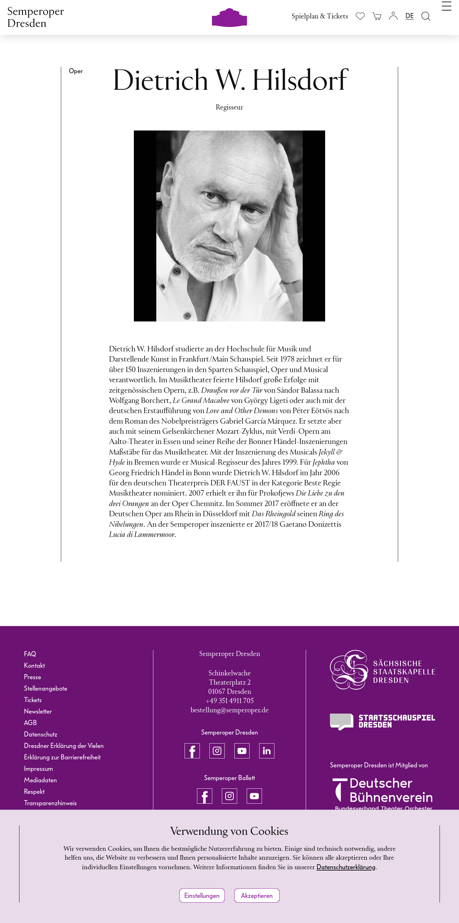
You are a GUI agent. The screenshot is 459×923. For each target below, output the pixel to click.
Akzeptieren (257, 895)
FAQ (30, 654)
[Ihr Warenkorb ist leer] (376, 16)
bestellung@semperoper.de (230, 710)
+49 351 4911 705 (230, 701)
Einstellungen (202, 895)
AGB (30, 722)
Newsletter (38, 711)
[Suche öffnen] (426, 16)
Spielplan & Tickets (320, 16)
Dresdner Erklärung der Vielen (64, 745)
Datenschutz (40, 734)
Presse (32, 676)
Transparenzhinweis (50, 803)
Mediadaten (40, 780)
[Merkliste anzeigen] (360, 16)
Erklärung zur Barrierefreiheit (62, 757)
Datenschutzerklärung (365, 867)
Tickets (33, 699)
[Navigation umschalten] (446, 15)
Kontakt (34, 665)
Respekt (34, 791)
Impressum (38, 768)
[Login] (393, 16)
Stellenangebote (45, 688)
